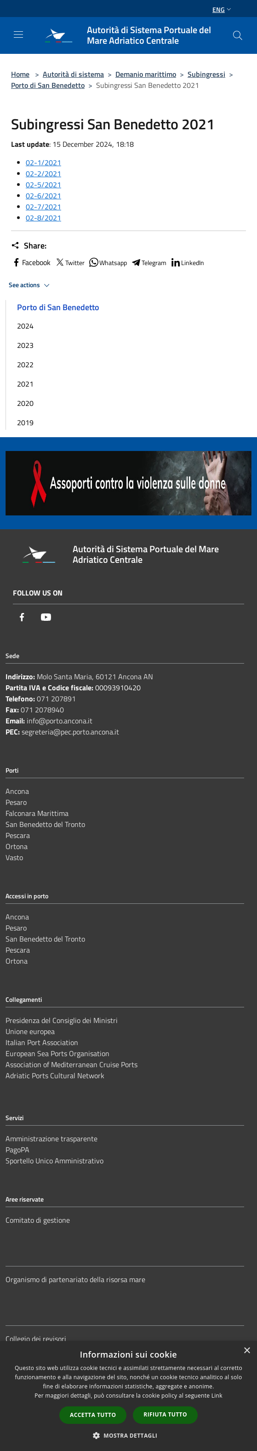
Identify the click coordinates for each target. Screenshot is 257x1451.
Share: (28, 245)
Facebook (31, 262)
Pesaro (16, 802)
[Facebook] (22, 617)
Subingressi (206, 74)
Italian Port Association (42, 1042)
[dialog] (128, 1396)
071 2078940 (42, 709)
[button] (129, 1435)
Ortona (17, 846)
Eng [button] (222, 9)
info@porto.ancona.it (59, 720)
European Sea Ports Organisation (57, 1053)
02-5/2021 (43, 184)
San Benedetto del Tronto (45, 824)
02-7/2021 (43, 206)
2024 (25, 325)
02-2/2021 (43, 173)
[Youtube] (46, 617)
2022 (25, 364)
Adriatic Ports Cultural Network (55, 1075)
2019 (25, 422)
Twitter (69, 262)
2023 (25, 345)
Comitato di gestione (38, 1220)
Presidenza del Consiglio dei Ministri (62, 1020)
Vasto (14, 857)
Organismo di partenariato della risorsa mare (75, 1279)
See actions (30, 285)
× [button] (246, 1350)
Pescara (18, 835)
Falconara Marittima (37, 813)
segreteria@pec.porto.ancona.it (70, 731)
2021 (25, 383)
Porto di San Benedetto (48, 85)
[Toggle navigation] (18, 34)
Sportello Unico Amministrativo (54, 1160)
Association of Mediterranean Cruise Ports (71, 1064)
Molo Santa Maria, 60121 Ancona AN (95, 676)
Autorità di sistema (73, 74)
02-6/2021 (43, 195)
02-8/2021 (43, 217)
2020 (25, 403)
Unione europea (30, 1031)
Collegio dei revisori (36, 1338)
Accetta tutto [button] (93, 1415)
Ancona (17, 791)
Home (20, 74)
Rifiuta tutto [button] (165, 1414)
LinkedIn (187, 262)
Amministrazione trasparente (51, 1138)
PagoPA (17, 1149)
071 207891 (56, 698)
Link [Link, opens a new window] (217, 1395)
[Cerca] (237, 35)
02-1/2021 (43, 162)
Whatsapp (107, 262)
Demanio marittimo (145, 74)
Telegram (148, 262)
